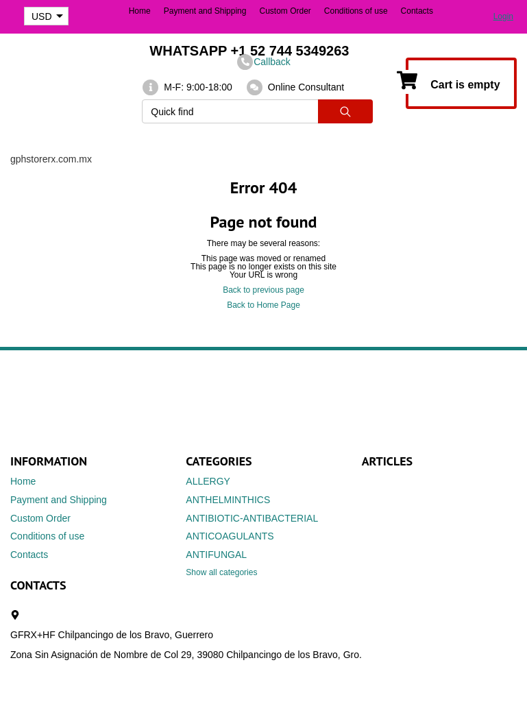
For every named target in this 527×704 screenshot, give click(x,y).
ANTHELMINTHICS (228, 499)
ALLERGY (208, 481)
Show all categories (221, 572)
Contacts (417, 11)
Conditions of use (356, 11)
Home (140, 11)
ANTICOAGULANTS (229, 536)
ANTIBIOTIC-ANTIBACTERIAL (252, 518)
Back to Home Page (263, 305)
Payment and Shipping (205, 11)
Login (503, 16)
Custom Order (284, 11)
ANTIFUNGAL (216, 554)
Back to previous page (263, 290)
